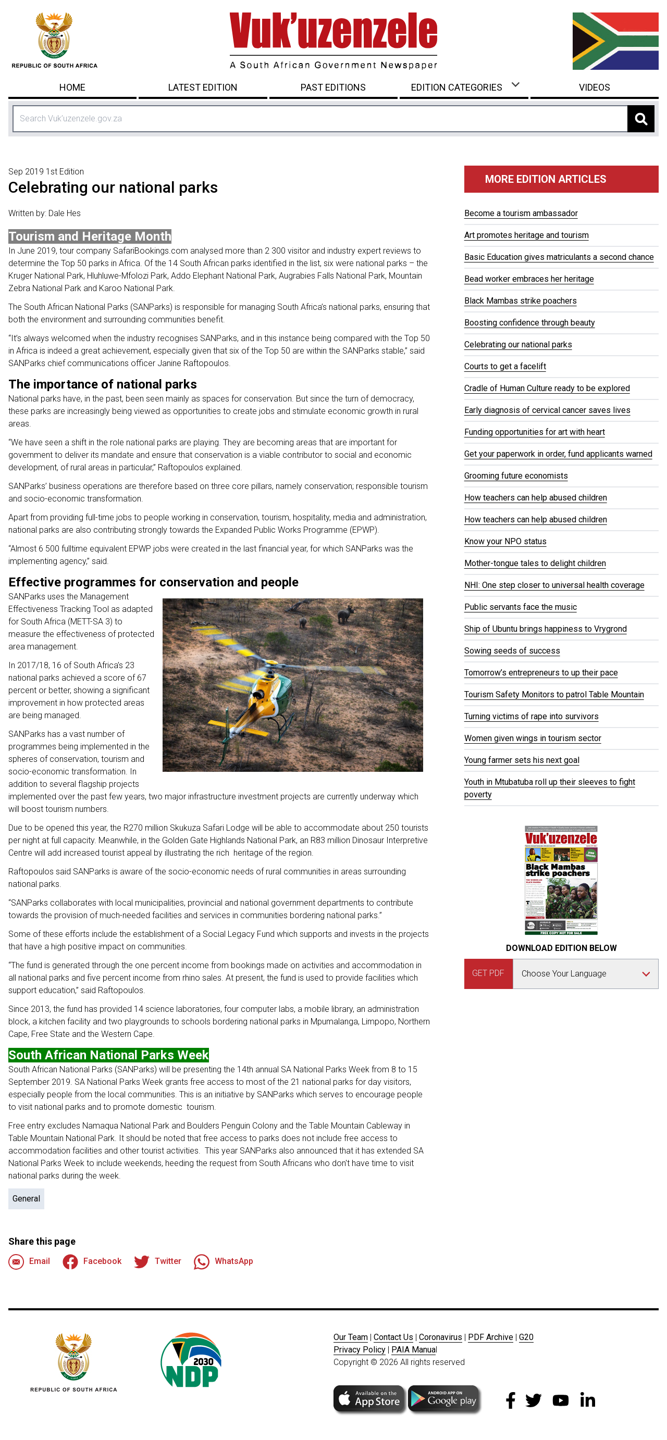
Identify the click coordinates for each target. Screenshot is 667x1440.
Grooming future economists (516, 476)
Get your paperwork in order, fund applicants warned (558, 454)
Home (72, 87)
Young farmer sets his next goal (521, 760)
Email (29, 1262)
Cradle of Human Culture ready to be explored (547, 388)
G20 (526, 1337)
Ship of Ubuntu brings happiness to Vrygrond (545, 629)
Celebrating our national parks (518, 344)
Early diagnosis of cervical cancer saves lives (547, 410)
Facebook (92, 1262)
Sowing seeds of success (512, 651)
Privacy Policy (360, 1350)
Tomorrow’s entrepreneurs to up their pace (541, 673)
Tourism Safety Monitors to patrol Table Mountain (554, 694)
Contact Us (393, 1337)
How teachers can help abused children (535, 498)
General (26, 1199)
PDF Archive (490, 1337)
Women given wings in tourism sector (532, 738)
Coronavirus (440, 1337)
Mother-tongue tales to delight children (535, 563)
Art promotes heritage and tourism (526, 235)
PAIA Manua (413, 1350)
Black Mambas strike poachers (520, 301)
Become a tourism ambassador (521, 213)
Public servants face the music (520, 607)
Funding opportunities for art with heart (534, 432)
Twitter (157, 1262)
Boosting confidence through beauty (529, 323)
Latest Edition (203, 87)
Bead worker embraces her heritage (529, 279)
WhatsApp (223, 1262)
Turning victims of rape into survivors (531, 716)
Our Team (351, 1337)
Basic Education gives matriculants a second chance (559, 257)
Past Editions (333, 87)
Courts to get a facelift (505, 366)
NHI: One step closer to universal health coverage (554, 585)
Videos (594, 87)
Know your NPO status (505, 541)
